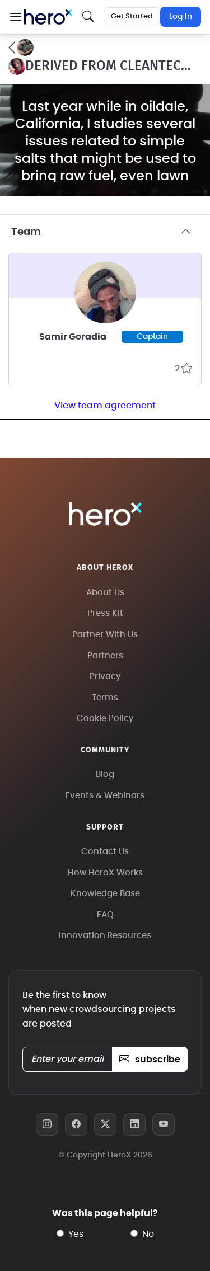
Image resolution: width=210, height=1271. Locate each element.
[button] (15, 17)
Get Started (132, 16)
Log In (180, 17)
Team (105, 232)
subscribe (149, 1060)
